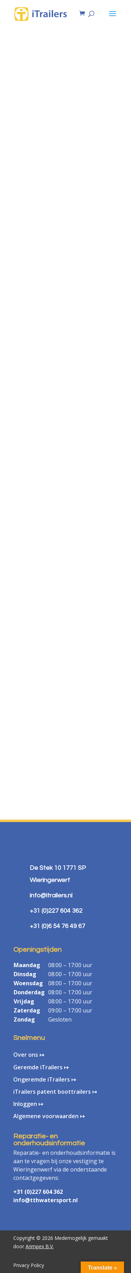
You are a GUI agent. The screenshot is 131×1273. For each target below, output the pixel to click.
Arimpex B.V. (40, 1246)
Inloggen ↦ (28, 1104)
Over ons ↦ (28, 1055)
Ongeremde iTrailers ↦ (44, 1079)
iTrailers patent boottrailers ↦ (55, 1091)
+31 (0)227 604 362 (38, 1192)
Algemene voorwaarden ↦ (49, 1116)
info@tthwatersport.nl (45, 1200)
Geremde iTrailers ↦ (40, 1067)
